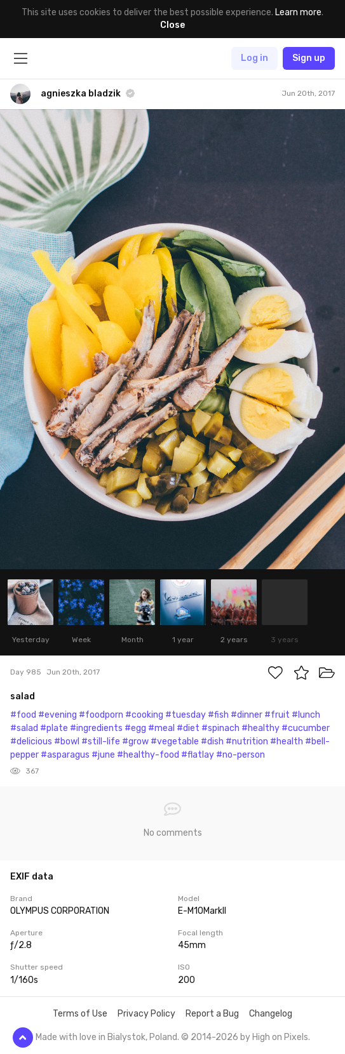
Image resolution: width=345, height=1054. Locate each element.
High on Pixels (280, 1037)
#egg (135, 728)
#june (103, 754)
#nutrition (247, 741)
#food (23, 714)
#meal (161, 728)
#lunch (306, 714)
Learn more (298, 12)
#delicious (31, 741)
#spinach (220, 728)
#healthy (260, 728)
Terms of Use (80, 1013)
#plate (54, 728)
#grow (135, 741)
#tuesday (185, 714)
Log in (254, 58)
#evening (57, 714)
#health (286, 741)
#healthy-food (148, 754)
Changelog (270, 1013)
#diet (188, 728)
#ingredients (96, 728)
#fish (218, 714)
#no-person (240, 754)
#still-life (100, 741)
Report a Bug (212, 1013)
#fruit (277, 714)
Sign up (308, 58)
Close (172, 25)
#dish (212, 741)
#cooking (144, 714)
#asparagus (65, 754)
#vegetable (175, 741)
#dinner (246, 714)
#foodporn (101, 714)
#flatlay (197, 754)
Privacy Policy (146, 1013)
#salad (24, 728)
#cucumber (305, 728)
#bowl (66, 741)
